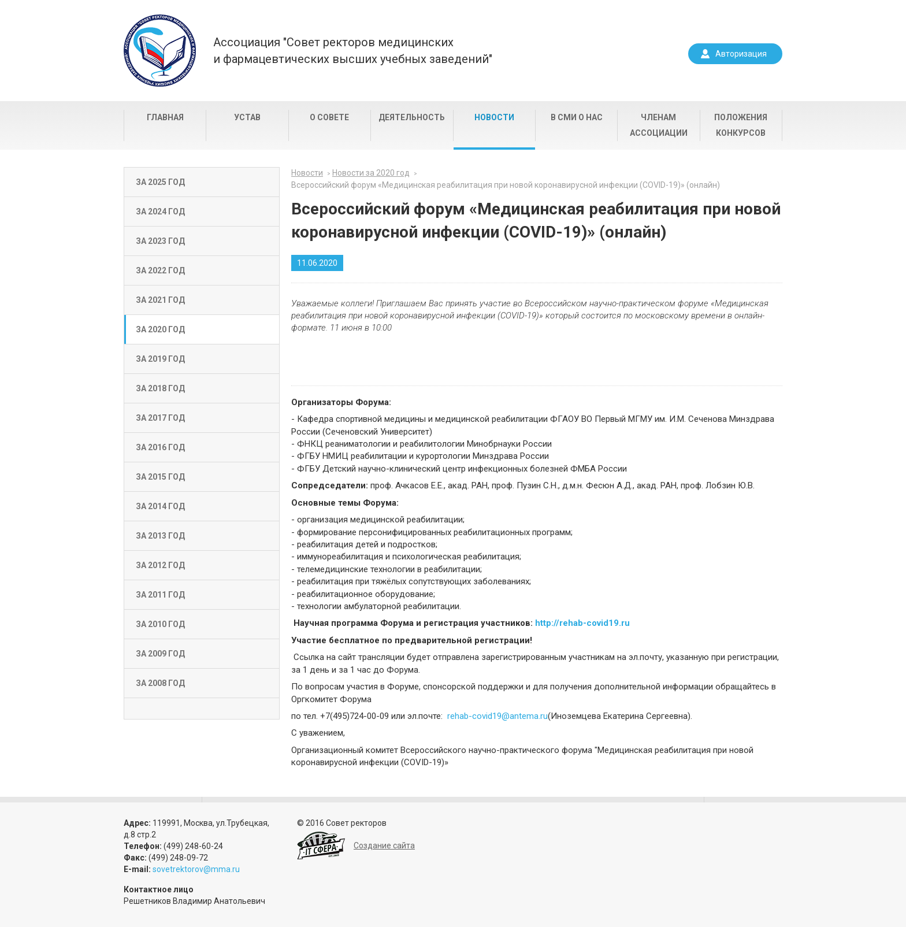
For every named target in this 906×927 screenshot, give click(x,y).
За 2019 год (160, 359)
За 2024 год (160, 211)
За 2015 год (160, 476)
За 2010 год (160, 624)
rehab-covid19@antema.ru (497, 716)
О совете (329, 117)
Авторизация (741, 53)
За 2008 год (160, 683)
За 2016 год (160, 447)
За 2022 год (160, 270)
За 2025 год (160, 182)
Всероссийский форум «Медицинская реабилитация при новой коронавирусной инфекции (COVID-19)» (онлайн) (505, 185)
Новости (494, 117)
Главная (165, 117)
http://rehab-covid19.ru (582, 623)
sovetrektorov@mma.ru (196, 869)
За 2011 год (160, 594)
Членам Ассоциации (659, 125)
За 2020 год (160, 329)
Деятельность (411, 117)
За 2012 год (160, 565)
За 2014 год (160, 506)
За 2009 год (160, 653)
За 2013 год (160, 535)
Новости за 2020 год (371, 172)
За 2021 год (160, 300)
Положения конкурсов (740, 125)
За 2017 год (160, 417)
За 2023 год (160, 241)
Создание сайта (384, 845)
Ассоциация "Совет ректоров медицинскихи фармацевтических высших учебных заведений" (352, 50)
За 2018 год (160, 388)
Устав (247, 117)
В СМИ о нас (577, 117)
